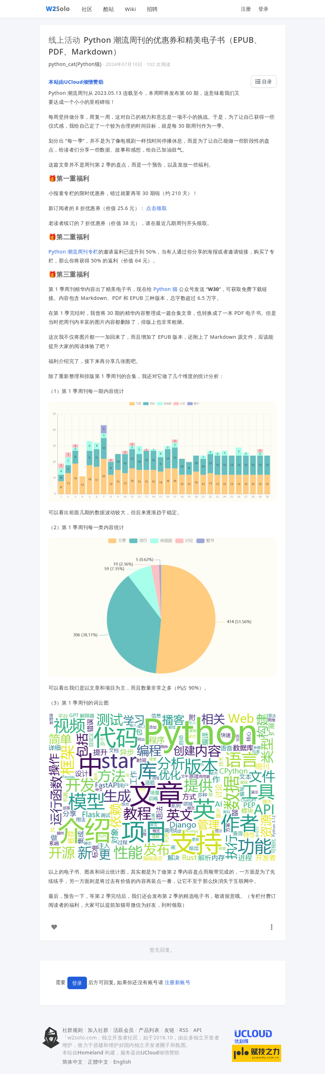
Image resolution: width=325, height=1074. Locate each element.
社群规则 (72, 1030)
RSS (183, 1030)
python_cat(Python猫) (75, 64)
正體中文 (98, 1061)
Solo (58, 8)
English (122, 1061)
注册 (246, 8)
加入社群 (98, 1030)
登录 (263, 8)
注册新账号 (177, 982)
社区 (87, 8)
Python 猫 (165, 289)
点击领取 (156, 208)
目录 (264, 81)
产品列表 (149, 1030)
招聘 (152, 8)
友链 (169, 1030)
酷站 (108, 8)
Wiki (130, 8)
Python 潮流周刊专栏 (73, 251)
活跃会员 (123, 1030)
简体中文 (72, 1061)
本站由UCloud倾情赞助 (75, 81)
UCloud (150, 1052)
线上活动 (64, 39)
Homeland (90, 1052)
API (197, 1030)
